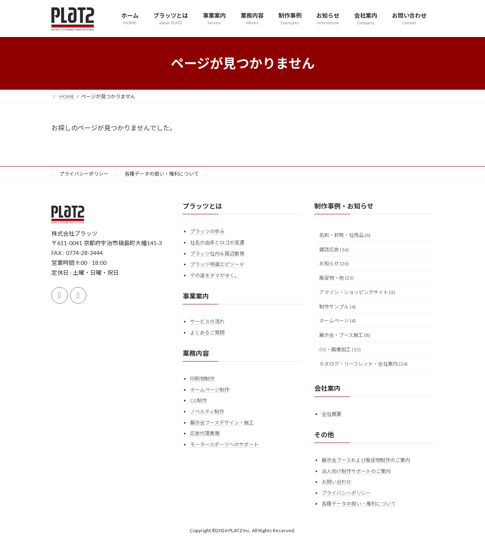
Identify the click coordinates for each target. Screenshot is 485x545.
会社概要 (331, 414)
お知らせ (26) (334, 263)
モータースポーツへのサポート (224, 444)
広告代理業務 (205, 433)
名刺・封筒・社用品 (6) (345, 235)
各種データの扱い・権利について (162, 174)
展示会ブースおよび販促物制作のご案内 (366, 460)
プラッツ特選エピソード (217, 264)
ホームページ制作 (210, 390)
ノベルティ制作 (207, 411)
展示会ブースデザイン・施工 (222, 423)
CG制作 (198, 400)
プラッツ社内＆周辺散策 (217, 253)
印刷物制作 (202, 379)
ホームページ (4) (337, 321)
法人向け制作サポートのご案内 (356, 471)
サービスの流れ (207, 321)
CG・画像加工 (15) (340, 349)
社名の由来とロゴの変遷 (217, 242)
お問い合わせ (336, 482)
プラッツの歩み (207, 231)
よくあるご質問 (207, 332)
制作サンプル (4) (337, 307)
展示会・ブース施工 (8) (344, 335)
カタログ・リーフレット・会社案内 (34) (363, 364)
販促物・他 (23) (336, 278)
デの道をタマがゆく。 (214, 275)
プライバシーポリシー (84, 174)
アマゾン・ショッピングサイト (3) (357, 292)
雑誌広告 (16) (334, 249)
